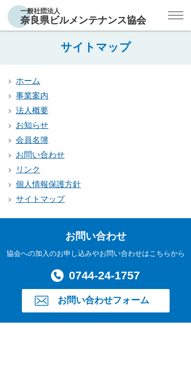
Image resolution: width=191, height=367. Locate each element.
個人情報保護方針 (48, 184)
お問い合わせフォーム (103, 300)
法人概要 (32, 110)
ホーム (28, 80)
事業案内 (32, 95)
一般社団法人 (83, 16)
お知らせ (32, 125)
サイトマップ (40, 199)
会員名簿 (32, 140)
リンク (28, 169)
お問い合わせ (40, 154)
